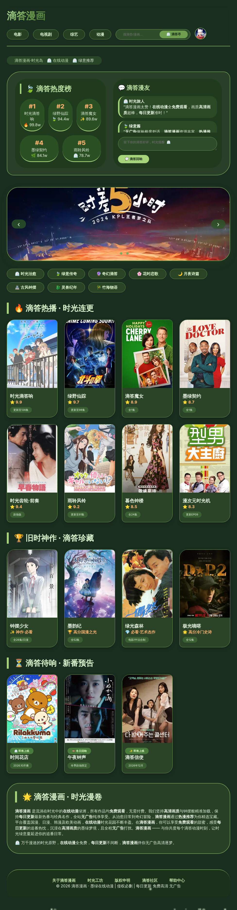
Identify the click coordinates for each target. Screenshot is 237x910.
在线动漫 (60, 60)
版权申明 (122, 881)
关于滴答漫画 (64, 881)
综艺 (74, 34)
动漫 (100, 34)
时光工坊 (95, 881)
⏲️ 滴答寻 (173, 34)
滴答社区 (150, 881)
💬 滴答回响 (134, 160)
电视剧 (46, 34)
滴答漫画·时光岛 (29, 60)
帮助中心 (177, 881)
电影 (18, 34)
